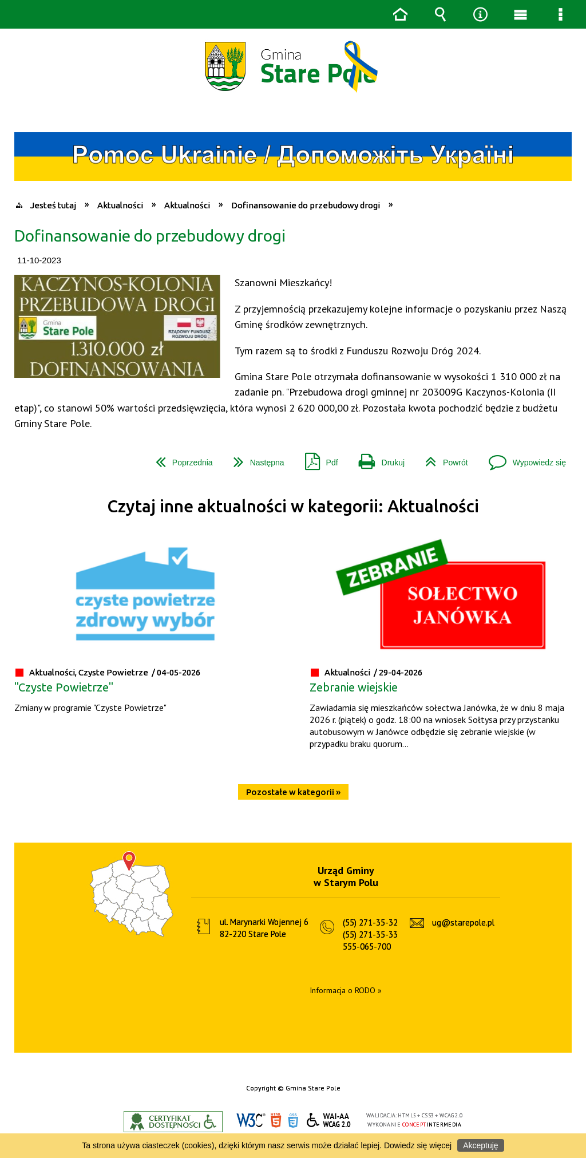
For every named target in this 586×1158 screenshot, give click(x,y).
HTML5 (276, 1120)
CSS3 (293, 1120)
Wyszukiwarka (440, 14)
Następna (254, 458)
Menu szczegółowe (560, 14)
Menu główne (520, 14)
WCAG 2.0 (329, 1120)
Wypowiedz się (523, 458)
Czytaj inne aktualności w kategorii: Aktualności (293, 506)
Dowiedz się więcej (418, 1145)
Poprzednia (179, 458)
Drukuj (377, 458)
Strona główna (400, 14)
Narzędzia (480, 14)
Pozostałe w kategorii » (293, 792)
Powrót (442, 458)
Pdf (317, 458)
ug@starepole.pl (463, 922)
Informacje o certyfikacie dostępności (173, 1121)
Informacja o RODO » (346, 990)
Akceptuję (480, 1145)
